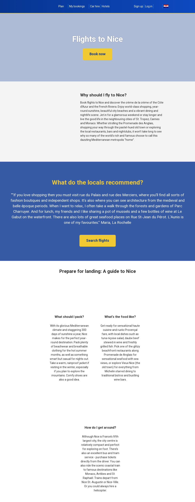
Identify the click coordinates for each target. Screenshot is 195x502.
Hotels (106, 6)
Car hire (95, 6)
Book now (97, 54)
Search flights (97, 240)
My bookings (78, 6)
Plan (62, 6)
